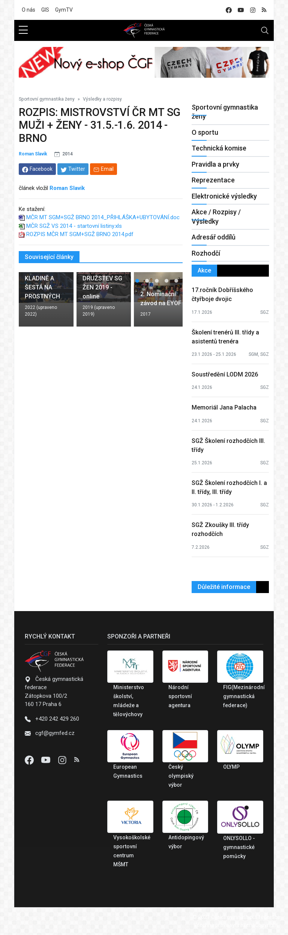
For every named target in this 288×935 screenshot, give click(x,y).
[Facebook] (30, 759)
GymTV (64, 10)
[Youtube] (46, 759)
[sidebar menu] (23, 30)
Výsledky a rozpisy (102, 99)
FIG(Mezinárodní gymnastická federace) (244, 696)
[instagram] (253, 10)
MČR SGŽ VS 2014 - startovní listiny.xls (74, 226)
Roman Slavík (33, 154)
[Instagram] (63, 759)
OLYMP (231, 767)
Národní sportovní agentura (180, 696)
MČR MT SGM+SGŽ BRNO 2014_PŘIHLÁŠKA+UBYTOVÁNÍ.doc (103, 217)
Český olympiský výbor (181, 776)
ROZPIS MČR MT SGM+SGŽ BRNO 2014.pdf (80, 234)
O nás (28, 10)
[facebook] (229, 10)
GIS (45, 10)
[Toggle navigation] (264, 30)
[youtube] (241, 10)
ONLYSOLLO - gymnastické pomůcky (239, 847)
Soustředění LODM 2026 (225, 374)
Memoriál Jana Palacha (224, 407)
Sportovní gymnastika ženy (47, 99)
